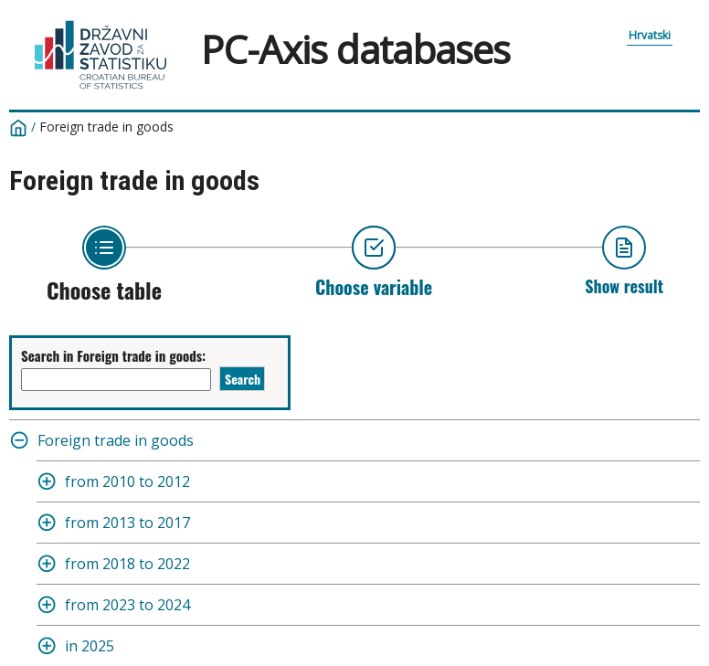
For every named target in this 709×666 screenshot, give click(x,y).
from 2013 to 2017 (127, 523)
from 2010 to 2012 (127, 481)
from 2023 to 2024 (127, 605)
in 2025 (89, 646)
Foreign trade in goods (106, 126)
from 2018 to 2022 (127, 564)
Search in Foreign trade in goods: (113, 355)
